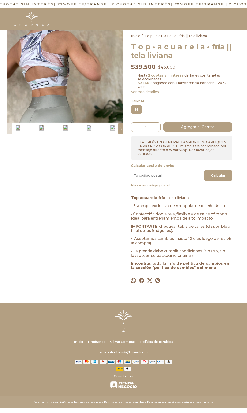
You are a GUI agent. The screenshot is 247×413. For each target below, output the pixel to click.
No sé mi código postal (150, 185)
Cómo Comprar (122, 342)
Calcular (218, 175)
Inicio (78, 342)
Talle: (137, 101)
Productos (96, 342)
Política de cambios (156, 342)
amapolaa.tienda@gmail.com (123, 352)
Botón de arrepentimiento (197, 401)
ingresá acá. (172, 401)
